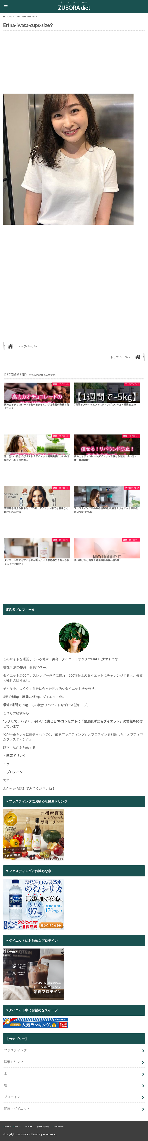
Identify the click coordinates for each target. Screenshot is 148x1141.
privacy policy (43, 1126)
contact (18, 1126)
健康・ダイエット (17, 1108)
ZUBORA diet (74, 8)
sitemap (29, 1126)
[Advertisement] (74, 63)
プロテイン (12, 1097)
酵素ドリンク (13, 1062)
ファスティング (15, 1050)
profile (7, 1126)
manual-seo (58, 1126)
